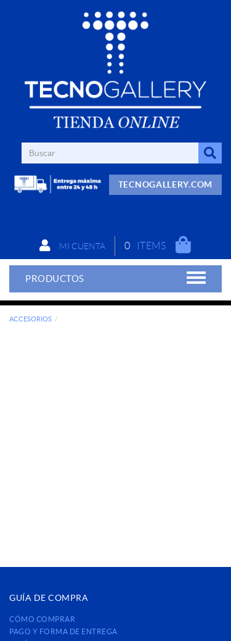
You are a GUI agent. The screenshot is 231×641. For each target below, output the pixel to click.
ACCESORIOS (30, 319)
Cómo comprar (42, 619)
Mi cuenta (72, 245)
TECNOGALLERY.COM (165, 184)
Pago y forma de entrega (63, 631)
